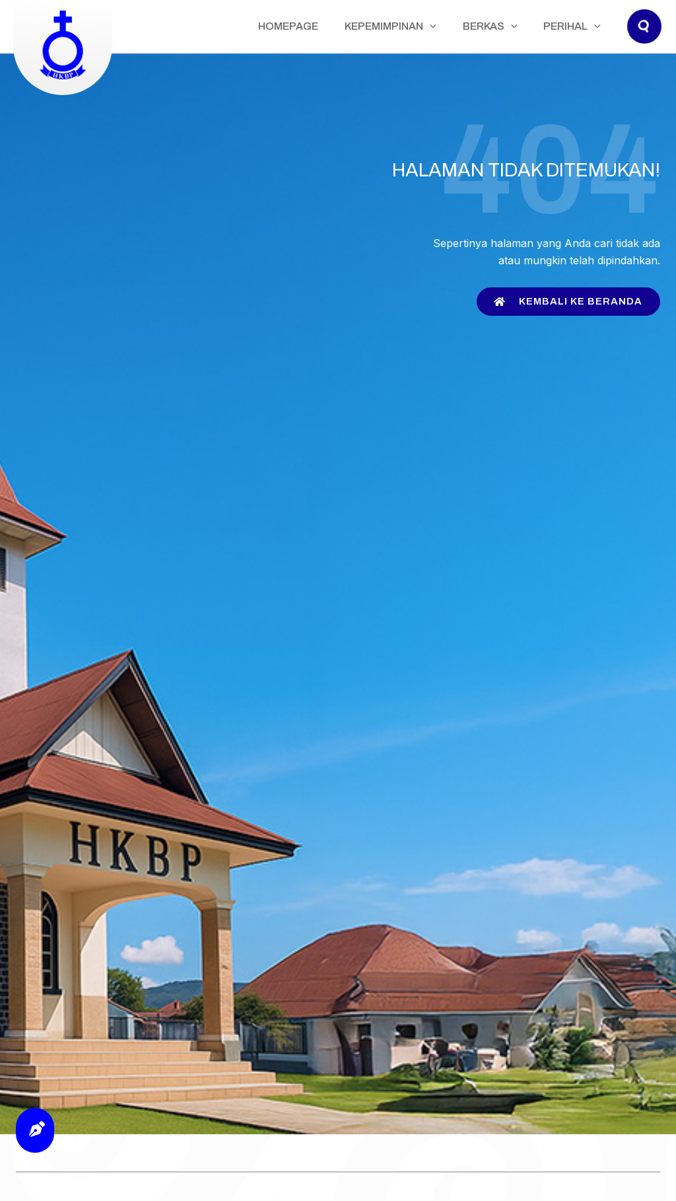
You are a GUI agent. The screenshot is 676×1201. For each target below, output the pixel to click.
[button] (645, 39)
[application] (462, 26)
